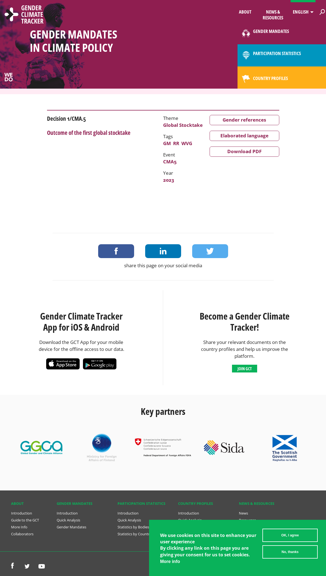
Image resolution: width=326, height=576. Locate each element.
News (243, 513)
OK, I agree (290, 537)
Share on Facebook (116, 251)
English (301, 12)
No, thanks (289, 553)
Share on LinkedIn (163, 251)
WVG (186, 143)
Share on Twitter (210, 251)
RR (176, 143)
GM (167, 143)
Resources (247, 520)
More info (170, 562)
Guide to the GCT (25, 520)
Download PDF (244, 151)
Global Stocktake (183, 125)
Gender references (244, 120)
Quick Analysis (68, 520)
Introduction (21, 513)
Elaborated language (244, 135)
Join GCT (245, 368)
